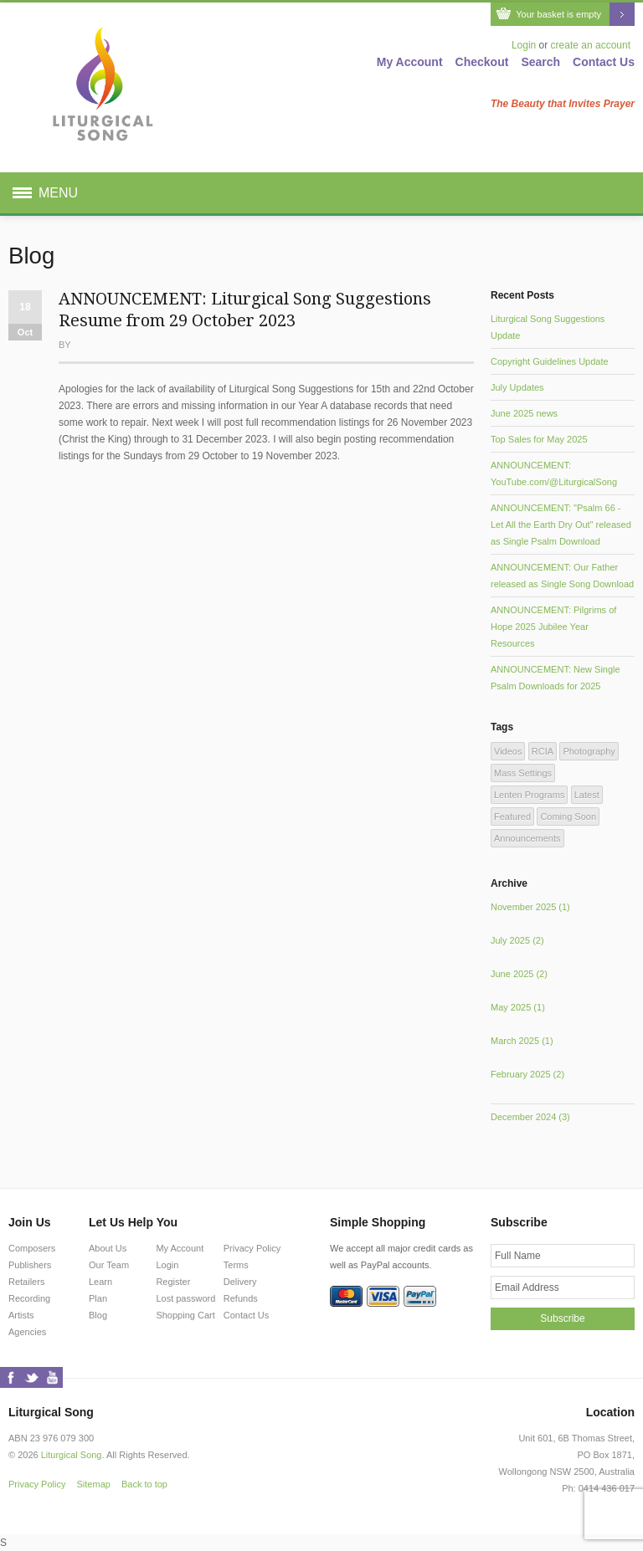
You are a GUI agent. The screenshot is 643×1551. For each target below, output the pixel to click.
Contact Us (604, 62)
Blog (98, 1315)
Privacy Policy (252, 1248)
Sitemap (94, 1484)
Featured (512, 816)
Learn (100, 1282)
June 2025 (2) (519, 974)
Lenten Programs (529, 795)
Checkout (482, 62)
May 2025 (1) (518, 1007)
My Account (410, 62)
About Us (107, 1248)
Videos (508, 751)
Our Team (109, 1265)
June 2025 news (524, 413)
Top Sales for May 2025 (539, 439)
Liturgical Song (71, 1455)
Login (524, 45)
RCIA (542, 751)
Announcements (527, 838)
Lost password (185, 1298)
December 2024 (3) (530, 1117)
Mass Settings (523, 773)
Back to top (144, 1484)
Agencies (27, 1332)
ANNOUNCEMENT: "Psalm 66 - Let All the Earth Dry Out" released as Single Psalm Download (561, 524)
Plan (98, 1298)
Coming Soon (568, 816)
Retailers (26, 1282)
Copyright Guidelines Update (550, 361)
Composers (31, 1248)
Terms (236, 1265)
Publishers (29, 1265)
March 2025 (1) (522, 1041)
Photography (589, 751)
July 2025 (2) (517, 940)
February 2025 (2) (527, 1074)
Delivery (240, 1282)
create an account (590, 45)
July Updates (517, 387)
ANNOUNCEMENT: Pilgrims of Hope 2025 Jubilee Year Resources (553, 626)
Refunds (241, 1298)
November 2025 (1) (530, 907)
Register (173, 1282)
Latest (586, 795)
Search (540, 62)
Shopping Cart (185, 1315)
